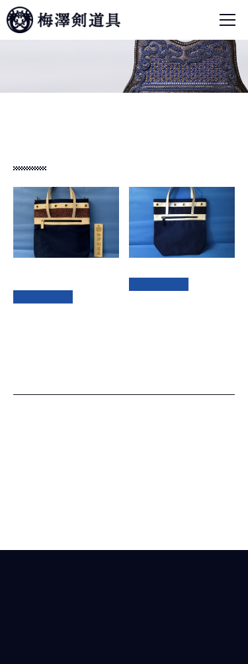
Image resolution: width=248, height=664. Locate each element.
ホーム (22, 104)
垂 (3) (34, 433)
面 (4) (34, 491)
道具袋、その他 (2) (52, 510)
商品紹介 (58, 104)
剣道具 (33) (36, 414)
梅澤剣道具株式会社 (124, 579)
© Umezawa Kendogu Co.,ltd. (124, 644)
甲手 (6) (39, 453)
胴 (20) (37, 472)
